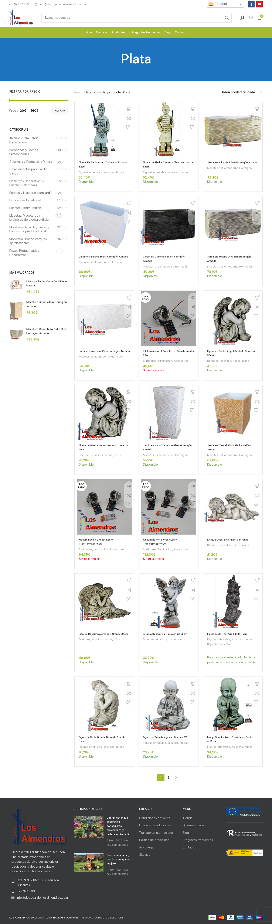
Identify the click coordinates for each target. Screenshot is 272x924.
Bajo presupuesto (219, 643)
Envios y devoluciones (155, 825)
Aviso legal (146, 847)
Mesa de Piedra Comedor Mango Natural (46, 284)
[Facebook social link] (251, 4)
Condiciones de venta (154, 818)
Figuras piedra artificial (25, 200)
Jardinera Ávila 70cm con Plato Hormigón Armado (162, 447)
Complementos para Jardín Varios (28, 171)
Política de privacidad (154, 840)
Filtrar (59, 110)
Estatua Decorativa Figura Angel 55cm (167, 634)
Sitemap (144, 854)
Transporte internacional (156, 832)
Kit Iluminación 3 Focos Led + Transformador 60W (161, 542)
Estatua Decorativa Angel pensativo (229, 540)
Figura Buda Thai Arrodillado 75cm (228, 634)
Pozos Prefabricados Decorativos (24, 253)
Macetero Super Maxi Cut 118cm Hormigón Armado (46, 331)
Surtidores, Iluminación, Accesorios (166, 360)
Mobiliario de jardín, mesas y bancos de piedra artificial (29, 229)
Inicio (78, 92)
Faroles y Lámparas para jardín (30, 193)
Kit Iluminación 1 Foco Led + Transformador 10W (161, 353)
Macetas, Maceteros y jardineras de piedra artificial (29, 218)
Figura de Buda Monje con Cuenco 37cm (168, 737)
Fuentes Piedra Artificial (25, 208)
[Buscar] (136, 18)
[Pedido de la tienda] (241, 92)
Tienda (188, 818)
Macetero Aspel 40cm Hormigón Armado (46, 304)
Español (217, 4)
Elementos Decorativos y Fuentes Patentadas (26, 183)
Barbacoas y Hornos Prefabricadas (23, 152)
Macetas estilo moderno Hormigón (230, 172)
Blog (186, 832)
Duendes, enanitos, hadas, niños (229, 360)
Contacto (189, 847)
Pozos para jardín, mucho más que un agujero (118, 859)
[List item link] (38, 891)
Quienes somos (193, 825)
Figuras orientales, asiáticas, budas (102, 172)
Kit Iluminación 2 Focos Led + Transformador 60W (97, 542)
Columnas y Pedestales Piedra (30, 161)
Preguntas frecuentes (198, 840)
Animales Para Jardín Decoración (23, 140)
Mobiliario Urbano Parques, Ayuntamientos (28, 241)
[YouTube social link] (259, 4)
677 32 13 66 (19, 4)
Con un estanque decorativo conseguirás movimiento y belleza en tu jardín (118, 826)
